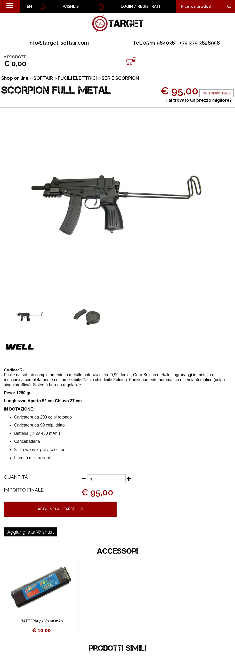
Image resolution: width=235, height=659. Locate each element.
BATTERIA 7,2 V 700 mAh (42, 621)
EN (29, 6)
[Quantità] (106, 478)
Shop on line (15, 78)
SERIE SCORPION (120, 78)
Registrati (148, 6)
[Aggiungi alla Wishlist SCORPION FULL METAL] (30, 532)
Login (127, 6)
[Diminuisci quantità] (83, 478)
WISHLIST (72, 6)
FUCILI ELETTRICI (77, 78)
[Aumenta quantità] (129, 478)
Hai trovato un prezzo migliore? (199, 100)
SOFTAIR (43, 78)
